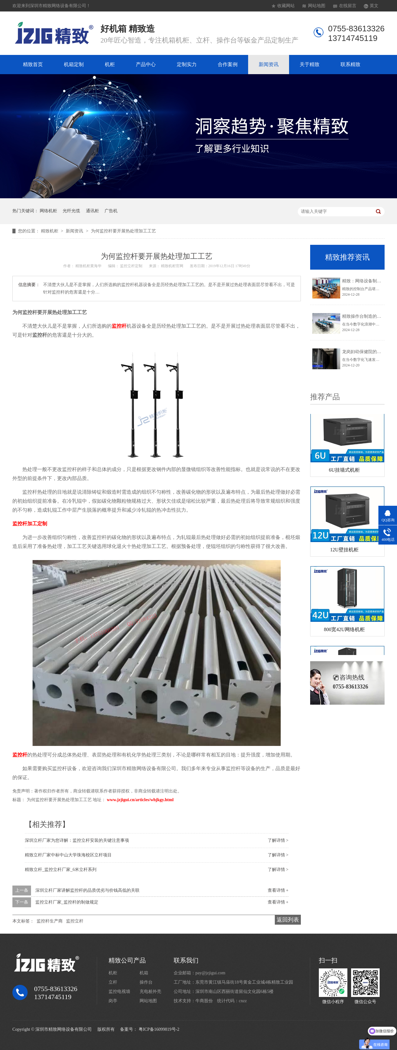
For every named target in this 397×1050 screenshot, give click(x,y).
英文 (374, 5)
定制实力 (187, 64)
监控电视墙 (119, 991)
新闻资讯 (269, 64)
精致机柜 (50, 231)
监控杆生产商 (50, 921)
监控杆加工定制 (29, 523)
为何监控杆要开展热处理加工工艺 (123, 231)
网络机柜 (48, 211)
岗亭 (113, 1000)
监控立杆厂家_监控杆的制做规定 (66, 902)
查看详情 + (278, 890)
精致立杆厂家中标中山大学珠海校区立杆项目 (68, 855)
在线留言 (347, 5)
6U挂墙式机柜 (344, 471)
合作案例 (228, 64)
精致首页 (33, 64)
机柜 (110, 64)
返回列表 (288, 920)
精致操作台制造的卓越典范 (368, 316)
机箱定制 (74, 64)
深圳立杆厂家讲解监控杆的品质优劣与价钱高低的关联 (87, 890)
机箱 (144, 973)
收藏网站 (286, 5)
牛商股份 (204, 1000)
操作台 (146, 982)
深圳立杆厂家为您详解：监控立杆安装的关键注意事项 (77, 840)
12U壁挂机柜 (344, 551)
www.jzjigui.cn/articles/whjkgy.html (140, 799)
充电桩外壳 (150, 991)
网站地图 (316, 5)
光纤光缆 (71, 211)
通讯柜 (92, 211)
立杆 (113, 982)
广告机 (111, 211)
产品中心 (146, 64)
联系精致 (350, 64)
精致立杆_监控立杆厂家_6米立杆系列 (60, 869)
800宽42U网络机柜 (344, 630)
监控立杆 (74, 921)
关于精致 (309, 64)
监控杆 (119, 326)
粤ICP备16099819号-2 (159, 1029)
